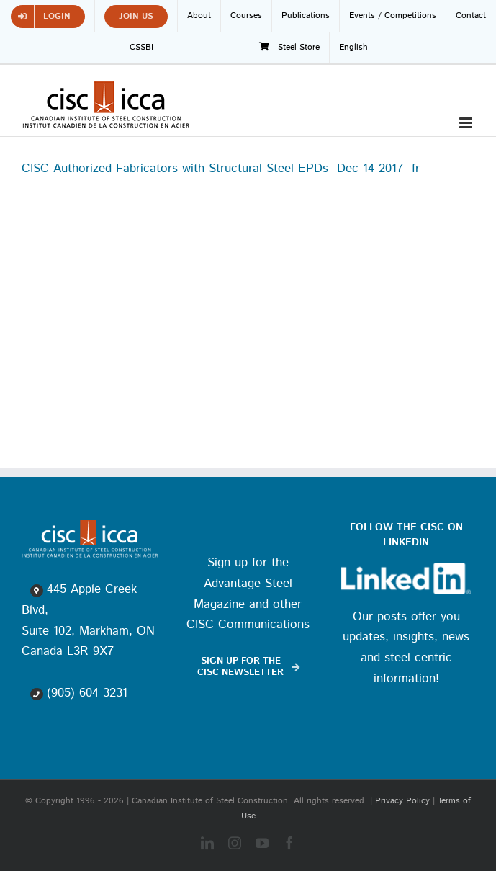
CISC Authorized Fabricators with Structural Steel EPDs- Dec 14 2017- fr (221, 168)
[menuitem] (353, 47)
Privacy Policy (402, 801)
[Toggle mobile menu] (466, 122)
